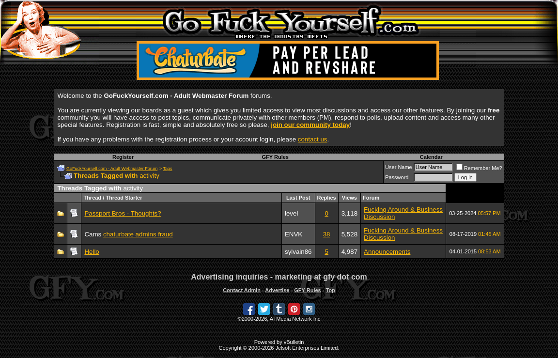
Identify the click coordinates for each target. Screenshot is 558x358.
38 (326, 234)
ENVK (293, 234)
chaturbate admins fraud (138, 234)
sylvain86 (298, 251)
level (291, 213)
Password (396, 177)
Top (330, 290)
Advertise (277, 290)
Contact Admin (242, 290)
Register (123, 157)
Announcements (387, 251)
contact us (312, 139)
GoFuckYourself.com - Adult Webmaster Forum (111, 168)
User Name (398, 167)
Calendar (431, 157)
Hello (91, 251)
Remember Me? (479, 168)
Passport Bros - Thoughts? (122, 213)
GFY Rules (275, 157)
